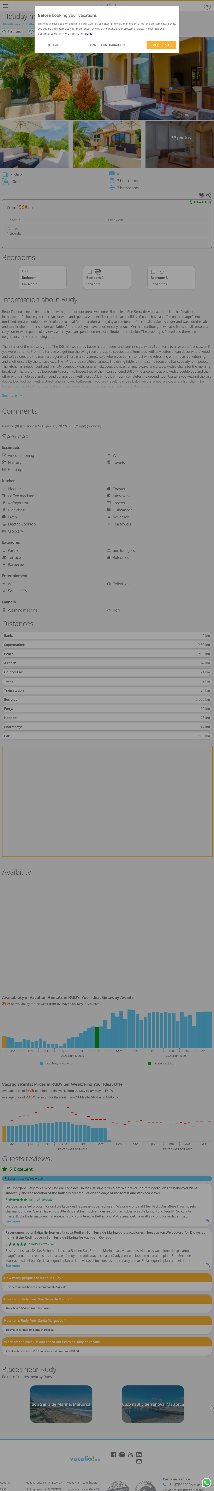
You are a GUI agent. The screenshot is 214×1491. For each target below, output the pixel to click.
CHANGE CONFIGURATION (106, 45)
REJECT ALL (52, 45)
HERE (88, 33)
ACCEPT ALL (161, 45)
